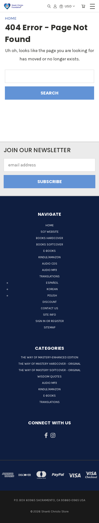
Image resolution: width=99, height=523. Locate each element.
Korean (52, 289)
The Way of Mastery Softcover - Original (49, 370)
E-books (49, 251)
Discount (50, 302)
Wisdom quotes (49, 376)
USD (69, 6)
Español (52, 282)
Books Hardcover (49, 238)
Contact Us (49, 308)
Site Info (49, 314)
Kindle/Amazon (49, 257)
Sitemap (49, 327)
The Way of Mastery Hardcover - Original (49, 363)
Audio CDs (49, 263)
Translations (50, 276)
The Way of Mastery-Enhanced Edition (49, 357)
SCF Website (50, 231)
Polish (52, 295)
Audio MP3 (49, 270)
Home (49, 225)
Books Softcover (49, 244)
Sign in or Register (49, 321)
